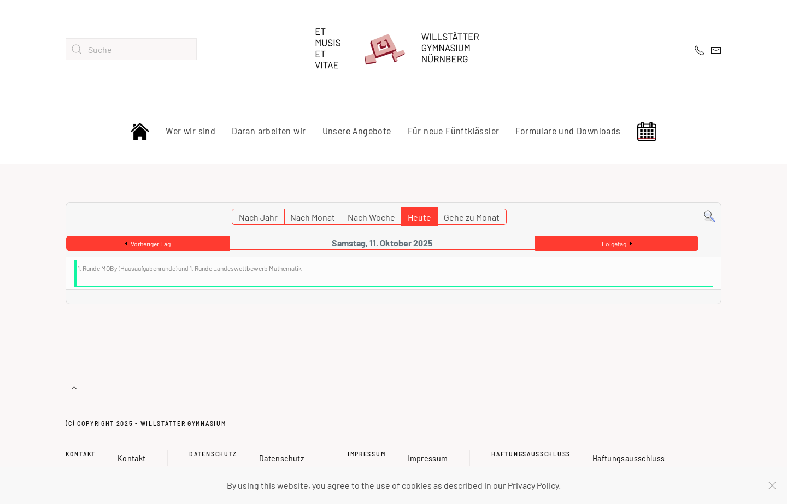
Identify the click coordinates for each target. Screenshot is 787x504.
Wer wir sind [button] (190, 130)
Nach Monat (312, 217)
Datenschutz (213, 454)
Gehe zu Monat (472, 217)
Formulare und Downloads (567, 130)
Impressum (366, 454)
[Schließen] (772, 485)
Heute (419, 217)
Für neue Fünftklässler (454, 130)
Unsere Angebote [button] (356, 130)
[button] (74, 389)
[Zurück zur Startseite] (393, 49)
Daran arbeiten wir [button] (269, 130)
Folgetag (614, 243)
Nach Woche (371, 217)
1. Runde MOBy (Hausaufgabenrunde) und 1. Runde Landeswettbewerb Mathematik (190, 268)
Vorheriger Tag (151, 243)
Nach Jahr (258, 217)
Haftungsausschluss (531, 454)
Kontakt (81, 454)
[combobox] (131, 49)
